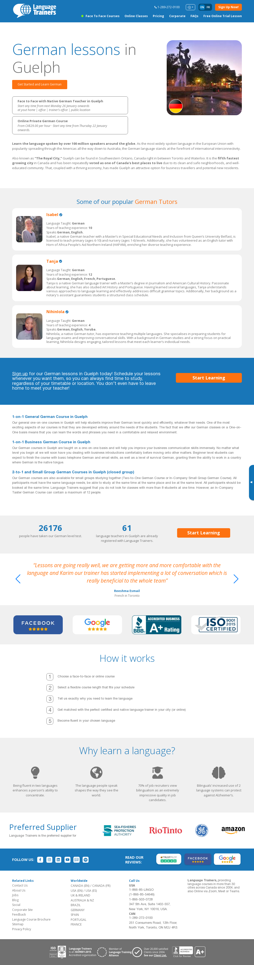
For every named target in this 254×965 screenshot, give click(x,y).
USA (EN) (77, 891)
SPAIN (75, 915)
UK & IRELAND (80, 895)
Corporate (177, 16)
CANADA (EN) (80, 886)
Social (16, 905)
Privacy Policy (21, 929)
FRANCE (76, 924)
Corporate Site (22, 910)
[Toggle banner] (251, 482)
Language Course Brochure (31, 919)
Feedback (19, 914)
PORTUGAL (78, 920)
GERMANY (78, 910)
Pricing (158, 16)
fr (208, 7)
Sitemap (18, 924)
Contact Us (20, 885)
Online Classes (136, 16)
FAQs (194, 16)
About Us (18, 890)
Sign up (20, 374)
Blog (15, 900)
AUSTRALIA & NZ (82, 900)
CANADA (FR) (101, 886)
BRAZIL (76, 905)
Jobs (15, 895)
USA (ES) (91, 891)
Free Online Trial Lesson (222, 16)
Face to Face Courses (103, 16)
